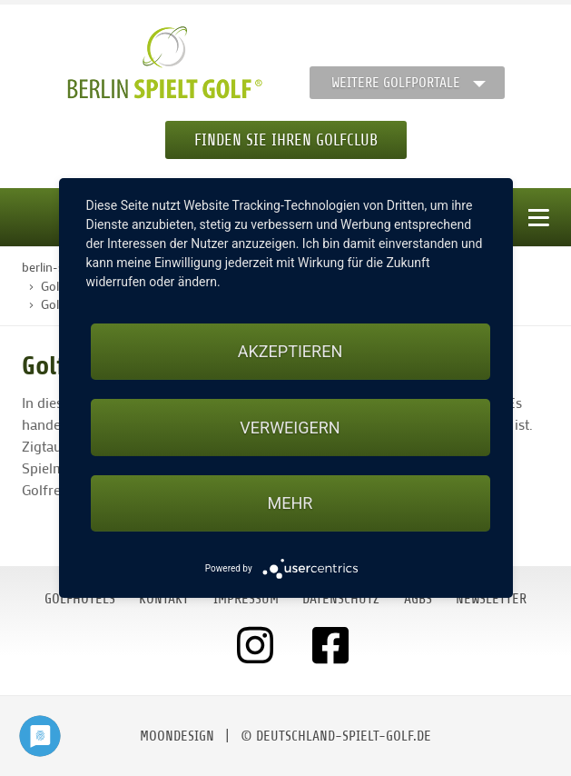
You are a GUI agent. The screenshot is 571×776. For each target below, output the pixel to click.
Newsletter (491, 599)
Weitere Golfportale (395, 83)
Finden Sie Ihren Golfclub (286, 140)
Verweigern (290, 427)
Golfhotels (79, 599)
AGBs (418, 599)
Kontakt (164, 599)
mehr (290, 502)
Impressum (246, 599)
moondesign (177, 736)
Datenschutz (340, 599)
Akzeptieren (290, 351)
